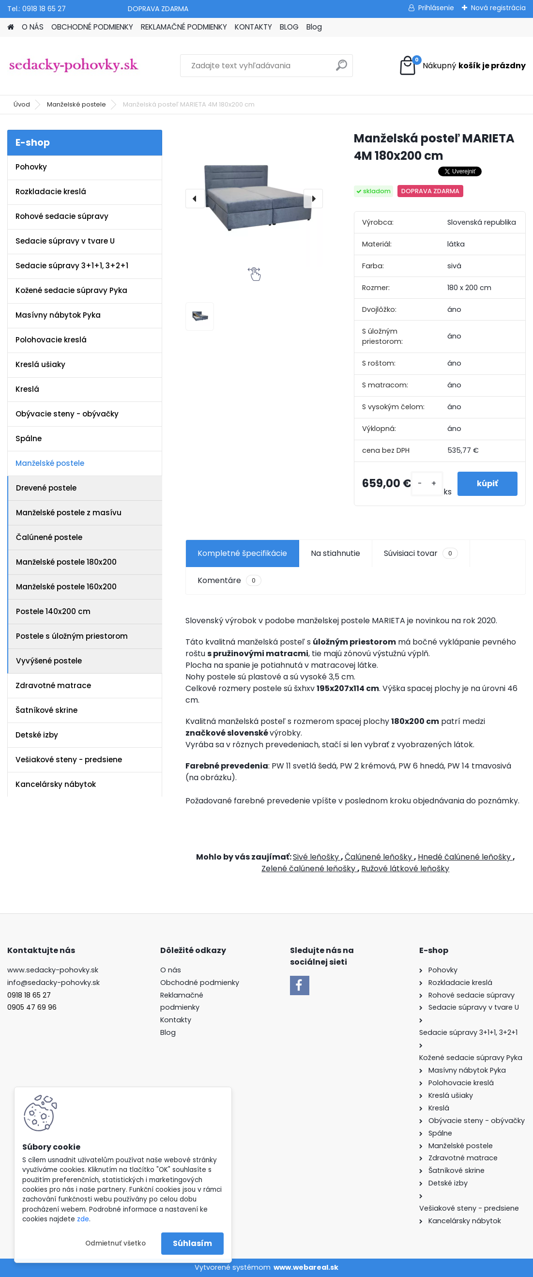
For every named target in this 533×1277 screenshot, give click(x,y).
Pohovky (31, 167)
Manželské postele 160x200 (66, 587)
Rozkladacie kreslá (50, 191)
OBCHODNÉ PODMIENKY (92, 27)
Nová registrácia (498, 8)
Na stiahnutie (335, 553)
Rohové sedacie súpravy (61, 216)
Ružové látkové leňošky (405, 868)
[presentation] (195, 198)
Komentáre (229, 580)
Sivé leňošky (317, 856)
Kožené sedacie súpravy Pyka (71, 290)
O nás (170, 970)
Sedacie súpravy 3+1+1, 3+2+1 (71, 266)
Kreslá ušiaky (40, 364)
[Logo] (73, 66)
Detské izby (36, 735)
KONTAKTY (253, 27)
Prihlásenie (436, 8)
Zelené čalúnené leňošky (309, 868)
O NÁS (33, 27)
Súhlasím (192, 1243)
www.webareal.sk (306, 1267)
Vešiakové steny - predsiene (68, 759)
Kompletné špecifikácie (242, 553)
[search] (341, 69)
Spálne (28, 438)
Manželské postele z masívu (69, 513)
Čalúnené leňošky (379, 856)
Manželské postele (76, 104)
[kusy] (427, 484)
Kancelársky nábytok (55, 784)
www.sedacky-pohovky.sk (52, 970)
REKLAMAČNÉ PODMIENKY (184, 27)
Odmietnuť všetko (115, 1243)
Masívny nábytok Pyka (58, 315)
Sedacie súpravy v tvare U (65, 241)
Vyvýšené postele (49, 661)
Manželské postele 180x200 (66, 562)
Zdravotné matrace (53, 685)
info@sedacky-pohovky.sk (53, 982)
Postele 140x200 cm (53, 611)
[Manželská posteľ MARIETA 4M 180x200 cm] (254, 198)
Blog (314, 27)
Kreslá (27, 389)
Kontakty (175, 1020)
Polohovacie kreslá (51, 340)
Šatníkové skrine (46, 710)
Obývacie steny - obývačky (67, 414)
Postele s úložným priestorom (72, 636)
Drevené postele (46, 488)
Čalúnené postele (49, 537)
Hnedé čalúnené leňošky (465, 856)
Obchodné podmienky (199, 982)
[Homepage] (10, 27)
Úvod (22, 104)
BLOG (289, 27)
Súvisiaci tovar (421, 553)
